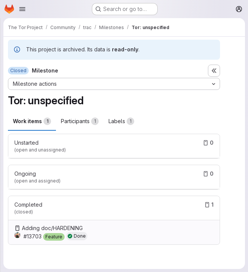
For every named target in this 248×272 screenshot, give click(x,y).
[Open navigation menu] (22, 9)
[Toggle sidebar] (214, 71)
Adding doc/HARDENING (52, 228)
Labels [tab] (121, 121)
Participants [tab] (80, 121)
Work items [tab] (32, 121)
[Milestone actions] (114, 84)
